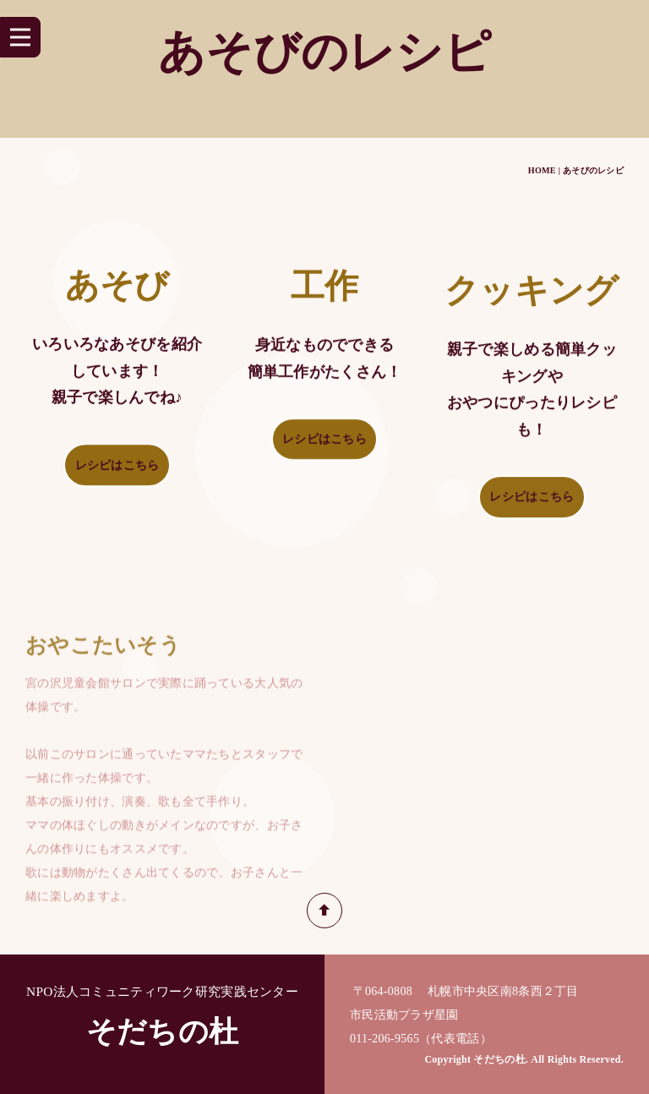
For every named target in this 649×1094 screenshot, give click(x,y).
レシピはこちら (117, 468)
